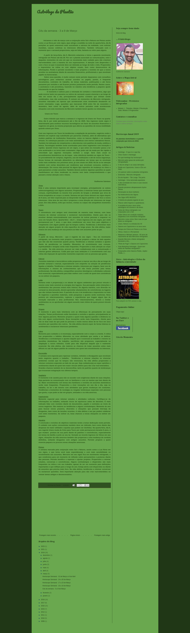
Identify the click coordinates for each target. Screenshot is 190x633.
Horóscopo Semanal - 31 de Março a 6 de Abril (58, 576)
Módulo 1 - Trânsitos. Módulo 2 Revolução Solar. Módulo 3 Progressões (133, 109)
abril (44, 571)
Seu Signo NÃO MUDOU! (127, 197)
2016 (43, 606)
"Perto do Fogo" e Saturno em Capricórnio (133, 244)
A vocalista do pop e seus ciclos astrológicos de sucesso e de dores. (130, 206)
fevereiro (46, 593)
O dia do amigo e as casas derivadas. (131, 165)
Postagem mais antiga (102, 535)
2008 (43, 621)
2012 (43, 612)
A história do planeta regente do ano (131, 200)
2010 (43, 618)
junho (45, 564)
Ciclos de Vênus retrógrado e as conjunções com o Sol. (129, 211)
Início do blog (120, 33)
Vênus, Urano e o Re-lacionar (128, 232)
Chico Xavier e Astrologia (127, 155)
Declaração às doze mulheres (128, 192)
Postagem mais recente (47, 535)
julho (45, 561)
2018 (43, 600)
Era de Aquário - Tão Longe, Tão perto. (132, 177)
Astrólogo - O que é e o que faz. (129, 152)
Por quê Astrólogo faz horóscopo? (130, 157)
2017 (43, 603)
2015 (43, 609)
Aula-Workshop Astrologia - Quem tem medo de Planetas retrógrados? (131, 247)
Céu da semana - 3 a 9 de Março (54, 589)
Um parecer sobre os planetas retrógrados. (133, 172)
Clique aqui (120, 312)
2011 (43, 615)
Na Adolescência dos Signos (128, 195)
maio (45, 568)
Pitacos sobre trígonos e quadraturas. (131, 203)
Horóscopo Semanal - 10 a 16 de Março (56, 586)
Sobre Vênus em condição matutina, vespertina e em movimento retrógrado (131, 216)
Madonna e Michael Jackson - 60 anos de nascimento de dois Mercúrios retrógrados (133, 235)
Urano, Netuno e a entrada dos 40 (130, 224)
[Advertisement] (75, 512)
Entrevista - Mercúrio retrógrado (129, 175)
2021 (43, 549)
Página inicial (75, 535)
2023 (43, 546)
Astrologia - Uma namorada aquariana (131, 180)
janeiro (45, 596)
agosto (45, 558)
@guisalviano (121, 325)
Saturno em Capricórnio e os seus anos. (132, 226)
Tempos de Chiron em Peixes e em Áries (132, 229)
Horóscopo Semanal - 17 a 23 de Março (56, 583)
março (45, 574)
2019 (43, 552)
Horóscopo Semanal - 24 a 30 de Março (56, 579)
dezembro (46, 555)
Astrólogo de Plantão (55, 11)
